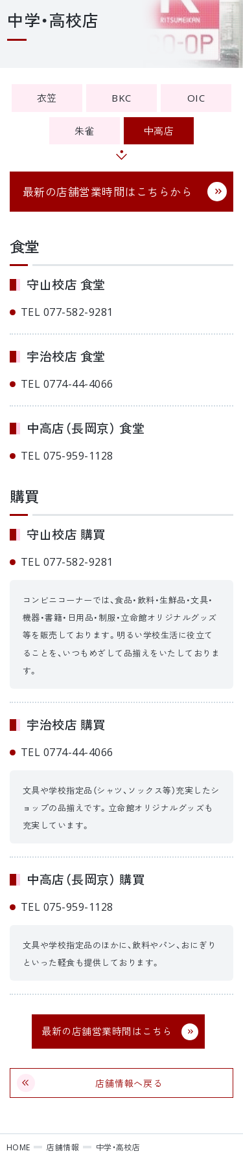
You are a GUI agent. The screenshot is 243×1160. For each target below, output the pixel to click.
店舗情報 (62, 1147)
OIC (196, 98)
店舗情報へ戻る (129, 1082)
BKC (121, 98)
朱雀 (85, 131)
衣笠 (47, 98)
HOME (18, 1147)
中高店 (159, 131)
